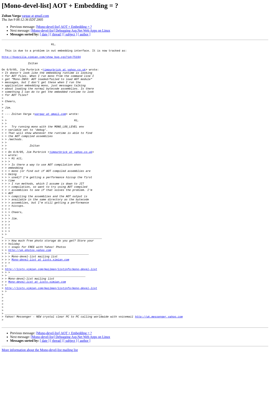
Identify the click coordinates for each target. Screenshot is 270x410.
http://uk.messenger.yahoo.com (159, 371)
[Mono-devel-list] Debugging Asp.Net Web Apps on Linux (70, 30)
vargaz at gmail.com (35, 16)
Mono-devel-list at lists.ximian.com (40, 303)
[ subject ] (70, 34)
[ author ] (84, 34)
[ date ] (44, 34)
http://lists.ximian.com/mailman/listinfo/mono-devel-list (51, 314)
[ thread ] (56, 34)
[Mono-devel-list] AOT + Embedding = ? (64, 27)
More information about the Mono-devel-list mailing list (40, 406)
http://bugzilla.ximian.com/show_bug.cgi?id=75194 (41, 60)
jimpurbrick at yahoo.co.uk (64, 75)
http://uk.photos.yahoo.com (29, 292)
